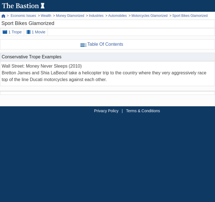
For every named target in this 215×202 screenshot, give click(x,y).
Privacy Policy (106, 111)
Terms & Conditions (143, 111)
